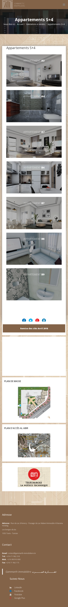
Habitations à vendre (35, 24)
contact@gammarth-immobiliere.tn (22, 553)
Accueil (20, 24)
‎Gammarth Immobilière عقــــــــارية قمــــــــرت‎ (31, 571)
